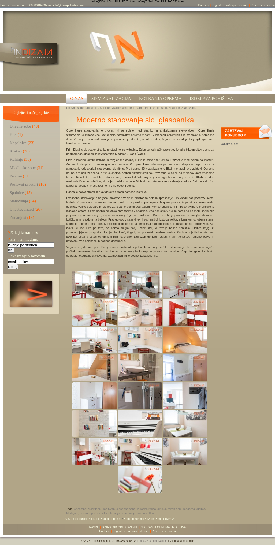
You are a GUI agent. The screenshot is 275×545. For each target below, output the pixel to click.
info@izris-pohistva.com (68, 5)
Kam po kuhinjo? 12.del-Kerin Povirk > (149, 518)
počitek (96, 513)
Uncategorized (22, 209)
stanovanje (128, 513)
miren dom (175, 508)
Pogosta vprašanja (223, 5)
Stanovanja (188, 107)
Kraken (16, 151)
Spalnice (174, 107)
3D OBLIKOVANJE (125, 527)
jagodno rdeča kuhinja (151, 508)
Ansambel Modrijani (87, 508)
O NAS (76, 98)
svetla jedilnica (147, 513)
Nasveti (243, 5)
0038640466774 (40, 5)
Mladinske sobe (121, 107)
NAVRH (94, 527)
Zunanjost (18, 217)
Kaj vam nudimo (23, 239)
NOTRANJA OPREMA (155, 527)
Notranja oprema (160, 98)
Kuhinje (105, 107)
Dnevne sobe (75, 107)
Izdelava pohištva (211, 98)
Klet (13, 134)
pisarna (85, 513)
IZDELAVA (179, 527)
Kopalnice (91, 107)
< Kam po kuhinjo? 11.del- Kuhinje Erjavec (93, 518)
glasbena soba (126, 508)
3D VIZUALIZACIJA (111, 98)
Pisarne (138, 107)
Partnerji (203, 5)
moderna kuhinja (194, 508)
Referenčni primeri (263, 5)
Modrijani (72, 513)
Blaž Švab (108, 508)
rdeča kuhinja (111, 513)
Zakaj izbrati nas (23, 232)
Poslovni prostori (156, 107)
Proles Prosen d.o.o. (13, 5)
